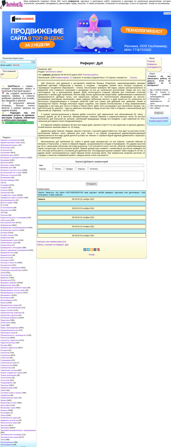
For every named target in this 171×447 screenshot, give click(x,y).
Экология (4, 425)
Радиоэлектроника (8, 343)
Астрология (5, 150)
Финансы (4, 410)
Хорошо (80, 169)
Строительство (6, 365)
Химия (3, 415)
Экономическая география (11, 434)
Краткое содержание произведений (14, 250)
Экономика (5, 428)
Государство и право (9, 195)
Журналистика (6, 210)
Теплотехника (6, 378)
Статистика (5, 358)
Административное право (10, 142)
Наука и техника (7, 310)
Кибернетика (5, 238)
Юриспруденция (7, 442)
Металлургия (6, 298)
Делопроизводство (8, 200)
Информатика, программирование (14, 228)
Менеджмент (6, 295)
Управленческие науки (9, 398)
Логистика (4, 275)
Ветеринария (6, 177)
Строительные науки (9, 363)
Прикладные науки (8, 333)
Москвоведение (7, 300)
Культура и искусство (9, 263)
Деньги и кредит (7, 202)
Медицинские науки (8, 285)
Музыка (4, 303)
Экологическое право (9, 423)
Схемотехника (6, 368)
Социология (5, 355)
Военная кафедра (8, 180)
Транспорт (5, 385)
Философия (5, 405)
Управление (5, 395)
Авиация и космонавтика (10, 140)
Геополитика (5, 192)
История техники (7, 235)
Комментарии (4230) (158, 121)
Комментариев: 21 (63, 77)
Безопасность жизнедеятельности (14, 157)
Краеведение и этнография (11, 248)
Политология (6, 323)
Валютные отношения (9, 175)
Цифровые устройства (9, 420)
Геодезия (4, 187)
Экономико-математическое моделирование (18, 430)
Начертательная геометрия (11, 313)
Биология (4, 162)
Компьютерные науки (9, 243)
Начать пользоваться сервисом (19, 123)
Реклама (4, 345)
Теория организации (8, 375)
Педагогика (5, 320)
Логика (3, 273)
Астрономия (5, 152)
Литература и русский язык (11, 270)
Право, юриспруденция (9, 328)
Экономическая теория (9, 437)
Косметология (6, 245)
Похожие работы (90, 75)
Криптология (5, 258)
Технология (5, 380)
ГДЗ (2, 182)
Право (3, 325)
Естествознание (7, 207)
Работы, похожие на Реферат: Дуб (53, 245)
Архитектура (5, 147)
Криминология (6, 255)
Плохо (56, 169)
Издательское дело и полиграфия (14, 217)
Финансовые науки (8, 408)
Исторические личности (10, 230)
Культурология (6, 265)
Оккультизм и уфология (10, 315)
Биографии (5, 160)
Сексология (5, 353)
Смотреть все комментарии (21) (51, 241)
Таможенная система (9, 370)
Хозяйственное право (9, 418)
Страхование (6, 360)
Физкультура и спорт (9, 403)
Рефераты (152, 64)
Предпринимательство (9, 330)
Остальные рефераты (9, 318)
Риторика (4, 350)
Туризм (3, 390)
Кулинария (5, 260)
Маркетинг (5, 278)
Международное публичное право (14, 288)
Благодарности (154, 67)
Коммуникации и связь (9, 240)
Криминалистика (7, 253)
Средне (68, 169)
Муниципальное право (9, 305)
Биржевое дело (7, 167)
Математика (5, 280)
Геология (4, 190)
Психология (5, 338)
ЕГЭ (2, 205)
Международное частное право (13, 290)
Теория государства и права (11, 373)
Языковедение (6, 444)
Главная (151, 61)
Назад (91, 254)
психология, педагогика (10, 340)
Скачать (133, 77)
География (5, 185)
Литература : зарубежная (10, 268)
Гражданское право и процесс (12, 197)
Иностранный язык (8, 223)
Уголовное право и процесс (11, 393)
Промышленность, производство (13, 335)
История (4, 233)
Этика (3, 439)
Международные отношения (12, 293)
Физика (3, 400)
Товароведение (7, 383)
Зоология (4, 215)
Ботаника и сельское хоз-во (11, 170)
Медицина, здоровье (9, 283)
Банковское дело (7, 155)
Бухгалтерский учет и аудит (11, 172)
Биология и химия (8, 165)
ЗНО (2, 212)
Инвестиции (5, 220)
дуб (2, 74)
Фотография (5, 413)
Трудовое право (7, 388)
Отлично (92, 169)
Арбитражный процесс (9, 145)
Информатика (6, 225)
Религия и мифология (9, 348)
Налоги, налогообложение (11, 308)
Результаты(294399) (159, 118)
